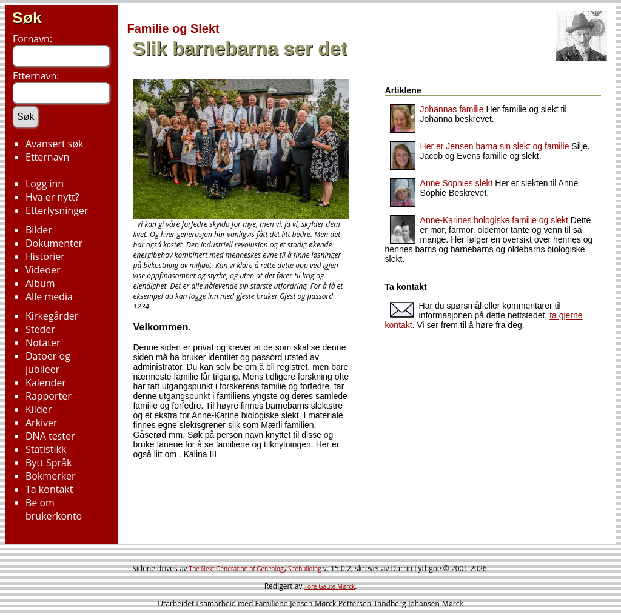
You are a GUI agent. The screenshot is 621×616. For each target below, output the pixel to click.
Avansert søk (54, 143)
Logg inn (44, 183)
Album (40, 283)
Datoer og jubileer (47, 362)
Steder (40, 329)
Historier (45, 256)
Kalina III (200, 454)
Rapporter (48, 396)
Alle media (49, 296)
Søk (27, 17)
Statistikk (45, 449)
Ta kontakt (49, 489)
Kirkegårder (51, 316)
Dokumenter (53, 243)
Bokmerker (50, 476)
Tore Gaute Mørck (329, 586)
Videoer (43, 269)
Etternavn (47, 157)
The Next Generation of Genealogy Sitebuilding (255, 568)
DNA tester (50, 436)
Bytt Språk (48, 462)
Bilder (38, 229)
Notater (43, 342)
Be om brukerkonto (53, 509)
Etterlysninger (56, 210)
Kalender (45, 382)
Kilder (38, 409)
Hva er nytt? (52, 197)
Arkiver (41, 422)
